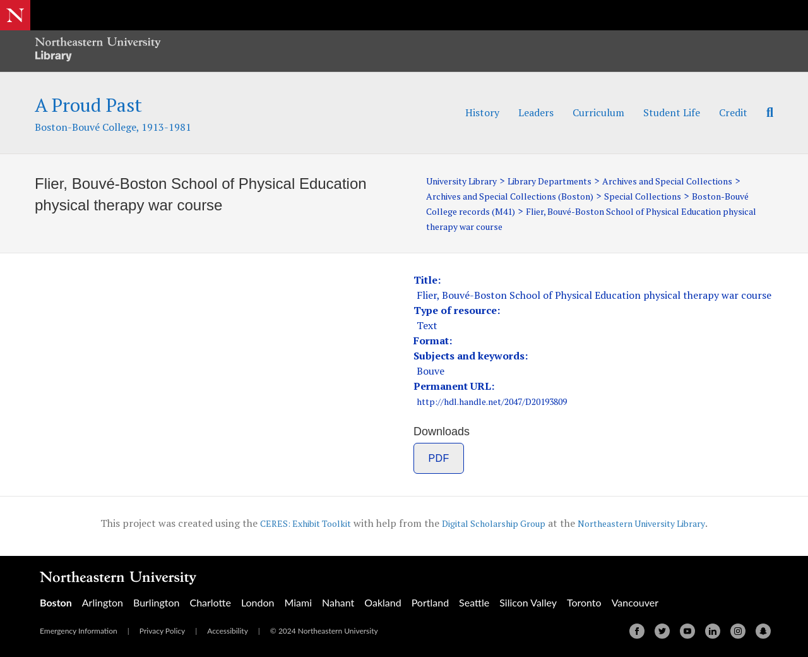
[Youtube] (687, 631)
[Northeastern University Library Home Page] (98, 51)
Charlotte (209, 602)
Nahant (338, 602)
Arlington (102, 602)
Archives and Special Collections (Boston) (584, 196)
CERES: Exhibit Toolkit (289, 523)
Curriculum (598, 112)
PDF (438, 458)
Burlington (156, 602)
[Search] (765, 112)
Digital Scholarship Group (490, 523)
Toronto (584, 602)
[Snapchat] (763, 631)
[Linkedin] (712, 631)
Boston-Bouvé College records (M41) (573, 211)
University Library (467, 181)
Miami (298, 602)
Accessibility (227, 631)
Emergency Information (78, 631)
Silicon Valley (528, 602)
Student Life (671, 112)
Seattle (474, 602)
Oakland (382, 602)
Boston (56, 602)
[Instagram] (738, 631)
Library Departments (566, 181)
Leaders (536, 112)
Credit (733, 112)
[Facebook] (637, 631)
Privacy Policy (162, 631)
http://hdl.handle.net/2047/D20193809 (507, 401)
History (482, 112)
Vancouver (635, 602)
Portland (430, 602)
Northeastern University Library (654, 523)
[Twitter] (662, 631)
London (258, 602)
